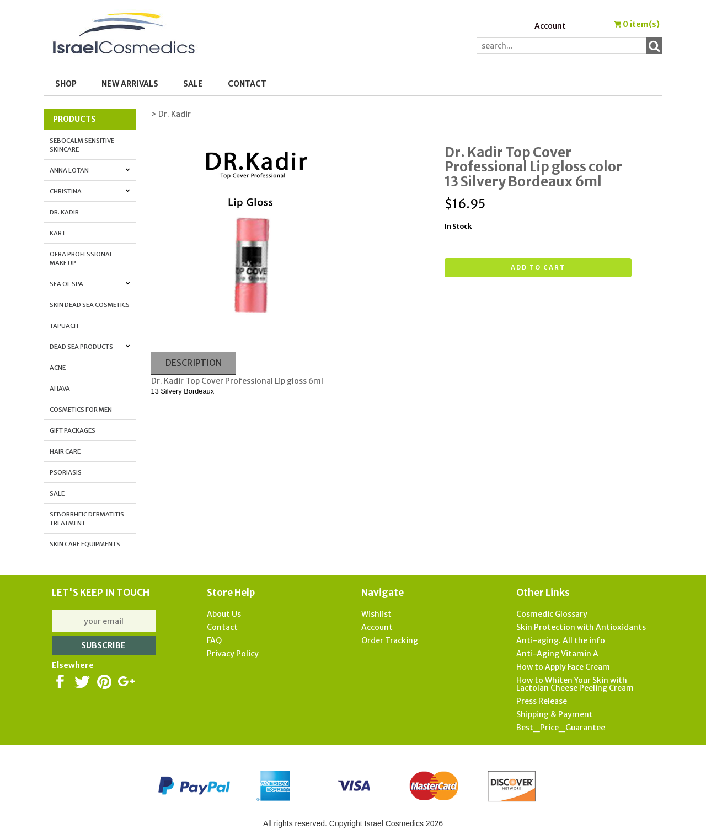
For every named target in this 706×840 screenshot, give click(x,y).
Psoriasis (66, 472)
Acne (58, 367)
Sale (57, 493)
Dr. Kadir (64, 212)
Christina (90, 191)
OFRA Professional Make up (81, 258)
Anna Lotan (90, 170)
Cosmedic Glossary (551, 614)
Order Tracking (389, 640)
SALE (193, 84)
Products (74, 119)
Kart (58, 233)
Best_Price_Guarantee (560, 728)
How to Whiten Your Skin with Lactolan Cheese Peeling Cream (575, 684)
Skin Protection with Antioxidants (581, 627)
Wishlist (376, 614)
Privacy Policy (233, 654)
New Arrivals (129, 84)
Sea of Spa (90, 284)
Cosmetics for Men (81, 409)
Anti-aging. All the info (560, 640)
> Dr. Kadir (171, 114)
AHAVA (60, 388)
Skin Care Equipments (85, 544)
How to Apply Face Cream (563, 667)
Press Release (541, 701)
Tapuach (64, 326)
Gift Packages (72, 430)
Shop (66, 84)
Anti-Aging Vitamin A (557, 654)
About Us (224, 614)
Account (550, 26)
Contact (247, 84)
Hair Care (65, 451)
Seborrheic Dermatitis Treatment (87, 518)
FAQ (214, 640)
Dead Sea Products (90, 347)
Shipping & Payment (554, 714)
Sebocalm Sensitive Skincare (82, 145)
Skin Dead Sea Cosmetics (90, 305)
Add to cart (538, 267)
